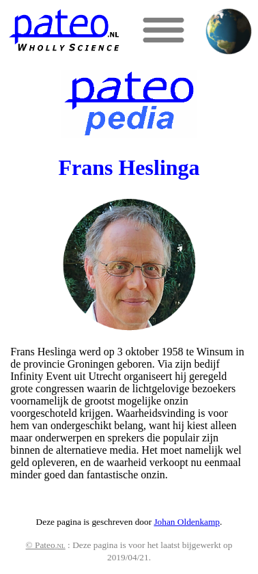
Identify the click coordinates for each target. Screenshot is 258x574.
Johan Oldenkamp (187, 522)
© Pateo (46, 545)
